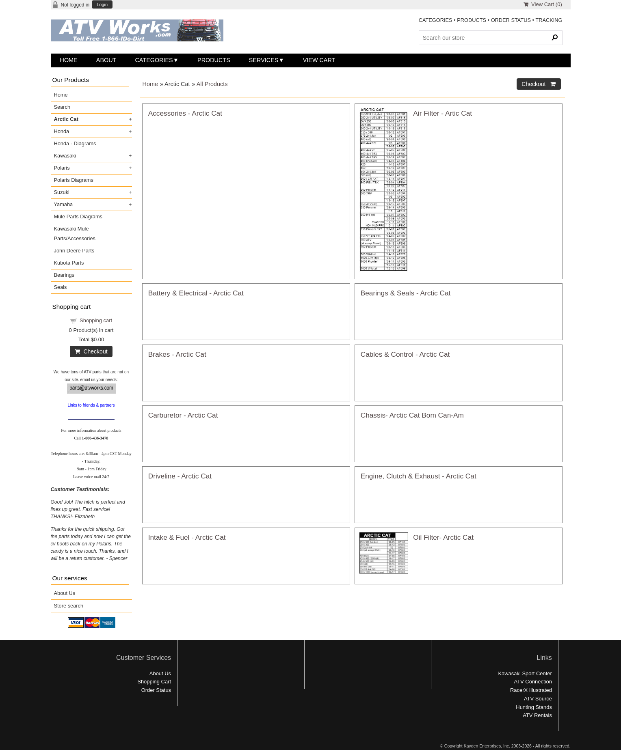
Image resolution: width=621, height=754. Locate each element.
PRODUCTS (471, 20)
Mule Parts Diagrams (78, 216)
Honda (61, 131)
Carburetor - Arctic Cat (183, 415)
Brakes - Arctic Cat (177, 354)
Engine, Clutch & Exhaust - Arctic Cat (418, 476)
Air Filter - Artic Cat (442, 113)
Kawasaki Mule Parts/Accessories (74, 233)
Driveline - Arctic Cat (180, 476)
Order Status (156, 690)
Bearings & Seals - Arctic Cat (406, 293)
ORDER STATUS (511, 20)
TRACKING (548, 20)
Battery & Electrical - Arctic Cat (196, 293)
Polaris (62, 168)
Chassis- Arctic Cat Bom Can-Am (412, 415)
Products (213, 60)
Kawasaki (65, 156)
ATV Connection (533, 682)
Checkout (91, 351)
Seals (60, 287)
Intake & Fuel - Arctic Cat (187, 537)
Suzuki (61, 192)
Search (62, 107)
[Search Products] (490, 38)
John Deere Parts (74, 251)
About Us (65, 593)
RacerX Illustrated (531, 690)
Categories (154, 60)
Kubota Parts (69, 263)
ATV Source (538, 699)
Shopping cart (96, 320)
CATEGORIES (435, 20)
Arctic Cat (66, 119)
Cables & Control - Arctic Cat (405, 354)
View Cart (319, 60)
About (106, 60)
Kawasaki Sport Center (525, 673)
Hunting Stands (534, 707)
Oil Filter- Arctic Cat (443, 537)
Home (69, 60)
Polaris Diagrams (73, 180)
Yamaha (63, 204)
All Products (212, 84)
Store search (69, 606)
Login (102, 4)
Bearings (64, 275)
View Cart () (543, 4)
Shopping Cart (154, 682)
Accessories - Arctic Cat (185, 113)
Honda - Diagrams (75, 143)
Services (264, 60)
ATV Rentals (537, 715)
